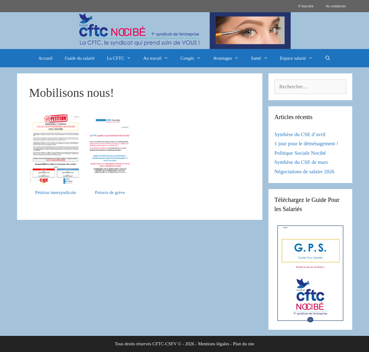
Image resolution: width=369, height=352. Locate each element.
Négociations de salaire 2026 (305, 171)
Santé (262, 58)
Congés (193, 58)
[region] (184, 30)
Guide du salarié (79, 58)
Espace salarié (299, 58)
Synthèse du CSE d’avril (300, 134)
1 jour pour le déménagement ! (306, 143)
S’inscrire (306, 6)
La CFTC (122, 58)
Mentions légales (213, 343)
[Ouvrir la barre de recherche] (328, 58)
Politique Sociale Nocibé (300, 153)
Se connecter (336, 6)
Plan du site (243, 343)
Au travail (158, 58)
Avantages (229, 58)
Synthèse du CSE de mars (301, 162)
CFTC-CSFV (164, 343)
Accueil (45, 58)
